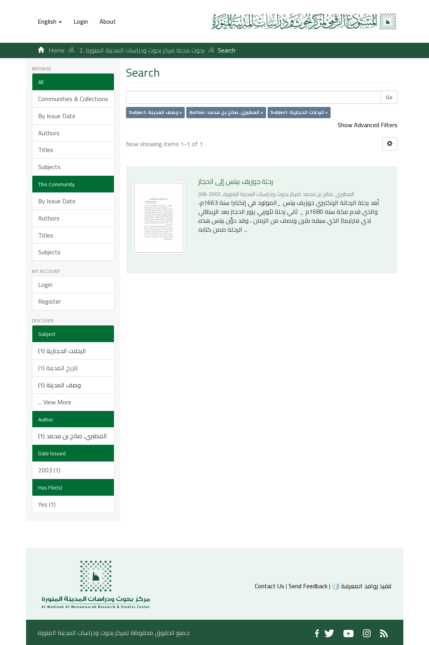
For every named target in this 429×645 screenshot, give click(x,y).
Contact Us (269, 586)
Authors (49, 133)
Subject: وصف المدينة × (155, 112)
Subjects (49, 167)
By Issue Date (56, 116)
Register (49, 301)
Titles (45, 150)
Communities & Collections (73, 99)
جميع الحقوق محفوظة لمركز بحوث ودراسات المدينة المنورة (113, 632)
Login (45, 284)
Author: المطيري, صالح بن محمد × (226, 112)
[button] (50, 21)
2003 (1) (49, 470)
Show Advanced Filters (367, 125)
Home (57, 50)
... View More (54, 402)
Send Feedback (308, 586)
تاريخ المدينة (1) (58, 368)
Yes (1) (47, 504)
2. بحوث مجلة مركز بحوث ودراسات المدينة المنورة (142, 50)
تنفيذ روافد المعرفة (361, 586)
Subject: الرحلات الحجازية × (299, 112)
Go (389, 97)
